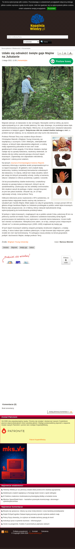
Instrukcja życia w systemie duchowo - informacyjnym (22, 521)
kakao (32, 247)
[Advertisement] (37, 291)
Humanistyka (22, 60)
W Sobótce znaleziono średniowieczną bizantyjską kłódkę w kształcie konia (30, 496)
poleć (72, 260)
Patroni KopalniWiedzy (37, 440)
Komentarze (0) (9, 404)
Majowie (14, 247)
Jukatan (6, 247)
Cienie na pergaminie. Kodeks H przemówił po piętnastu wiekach (26, 524)
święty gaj (23, 247)
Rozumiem (51, 8)
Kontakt (35, 531)
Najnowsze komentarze (12, 507)
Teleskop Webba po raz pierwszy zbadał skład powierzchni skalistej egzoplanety (31, 490)
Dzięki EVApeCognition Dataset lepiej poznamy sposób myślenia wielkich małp (31, 514)
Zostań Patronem (9, 417)
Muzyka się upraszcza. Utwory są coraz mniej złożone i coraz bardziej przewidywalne (33, 511)
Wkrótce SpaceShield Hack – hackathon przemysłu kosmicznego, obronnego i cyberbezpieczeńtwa (31, 500)
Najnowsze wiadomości (12, 485)
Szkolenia (44, 531)
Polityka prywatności (20, 531)
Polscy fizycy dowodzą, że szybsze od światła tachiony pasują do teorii (28, 517)
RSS (6, 531)
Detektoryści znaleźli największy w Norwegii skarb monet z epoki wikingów (29, 493)
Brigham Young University (18, 242)
